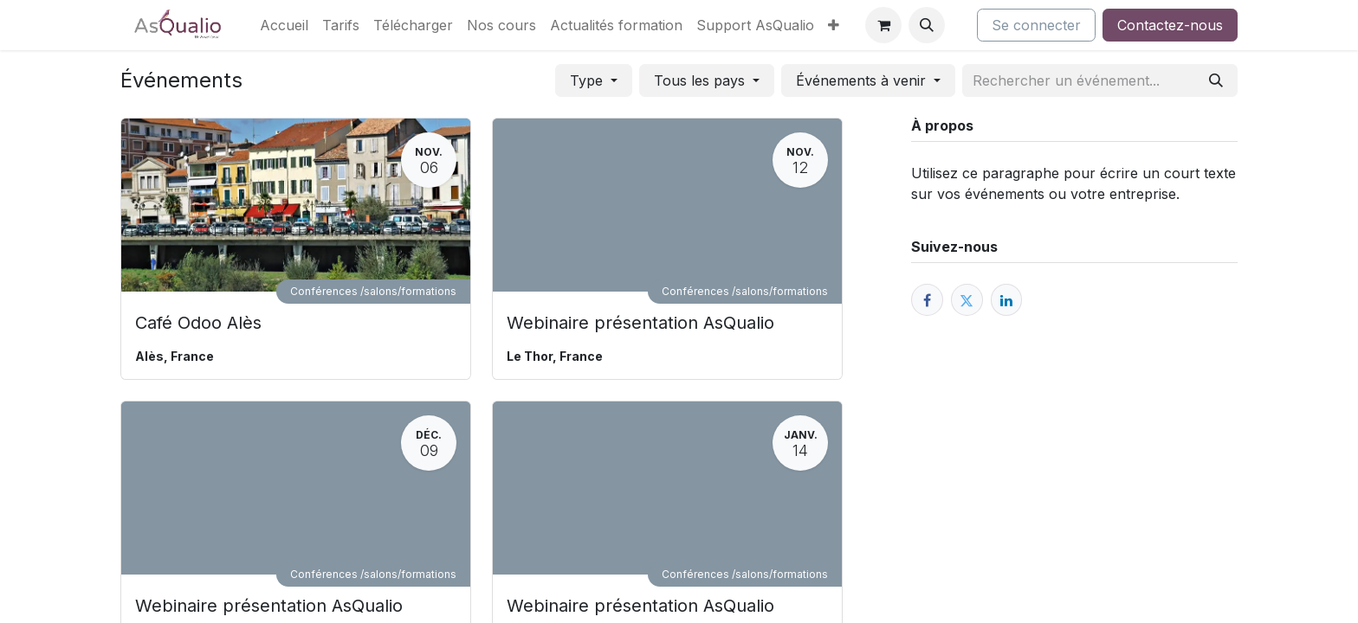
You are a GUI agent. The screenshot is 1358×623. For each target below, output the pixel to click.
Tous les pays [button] (701, 80)
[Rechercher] (1216, 80)
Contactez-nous (1170, 25)
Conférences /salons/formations (373, 291)
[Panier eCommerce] (883, 25)
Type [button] (588, 80)
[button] (927, 25)
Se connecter (1036, 25)
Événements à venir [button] (863, 80)
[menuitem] (284, 25)
